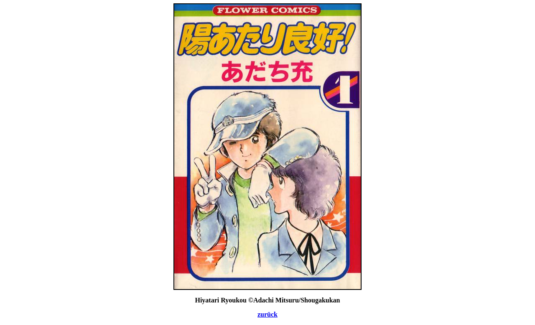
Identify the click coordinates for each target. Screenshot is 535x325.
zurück (267, 314)
